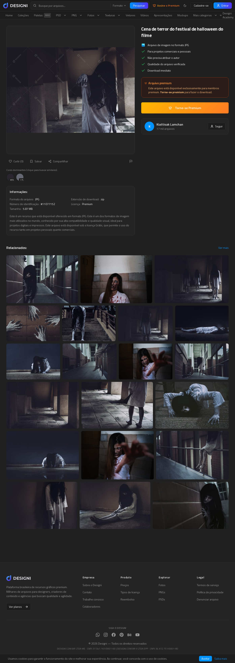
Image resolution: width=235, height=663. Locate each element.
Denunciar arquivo (208, 599)
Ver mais (223, 248)
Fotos (94, 15)
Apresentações (163, 15)
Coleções (23, 15)
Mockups (182, 15)
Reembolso (127, 599)
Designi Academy (227, 15)
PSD (61, 15)
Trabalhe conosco (93, 599)
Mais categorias (205, 15)
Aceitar (205, 658)
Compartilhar (58, 161)
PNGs (162, 592)
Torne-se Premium (185, 107)
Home (9, 15)
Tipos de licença (130, 592)
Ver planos (18, 607)
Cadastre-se (201, 5)
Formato (119, 6)
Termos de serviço (208, 585)
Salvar (36, 161)
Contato (87, 592)
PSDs (162, 599)
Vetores (130, 15)
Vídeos (144, 15)
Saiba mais (220, 659)
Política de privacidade (210, 592)
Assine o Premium (166, 6)
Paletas (42, 15)
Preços (125, 585)
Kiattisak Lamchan (170, 124)
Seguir (216, 126)
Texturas (113, 15)
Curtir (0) (16, 161)
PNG (77, 15)
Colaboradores (91, 607)
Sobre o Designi (92, 585)
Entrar (223, 5)
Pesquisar (139, 5)
